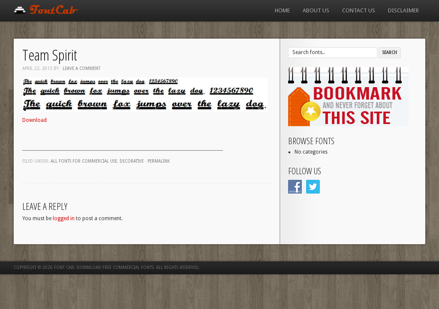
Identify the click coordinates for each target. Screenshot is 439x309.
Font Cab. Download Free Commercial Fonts (103, 267)
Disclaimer (403, 10)
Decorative (132, 161)
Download (34, 120)
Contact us (358, 10)
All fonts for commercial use (84, 161)
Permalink (158, 161)
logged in (64, 218)
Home (282, 10)
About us (316, 10)
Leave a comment (81, 68)
